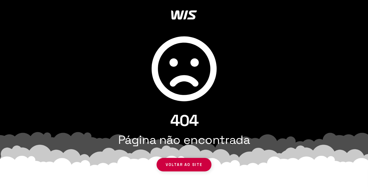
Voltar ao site (184, 164)
